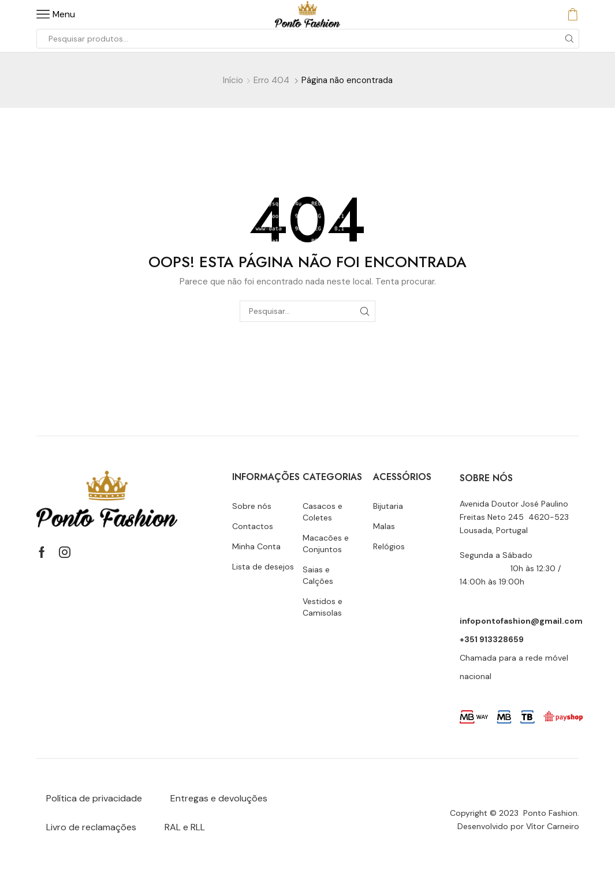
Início (233, 80)
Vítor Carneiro (552, 826)
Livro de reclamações (91, 827)
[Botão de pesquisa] (569, 38)
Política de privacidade (94, 798)
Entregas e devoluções (218, 798)
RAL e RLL (185, 827)
